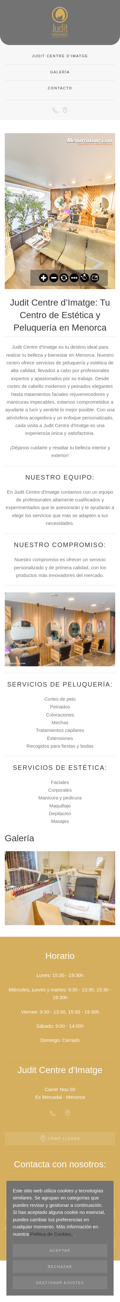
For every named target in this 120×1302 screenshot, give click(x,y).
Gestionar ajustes (60, 1283)
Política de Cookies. (52, 1234)
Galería (60, 72)
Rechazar (60, 1267)
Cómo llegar (60, 1138)
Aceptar (60, 1250)
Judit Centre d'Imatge (60, 56)
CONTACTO (60, 88)
